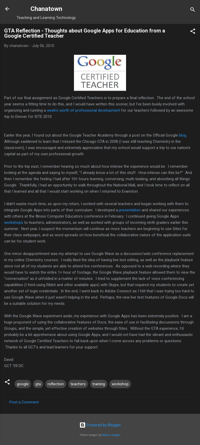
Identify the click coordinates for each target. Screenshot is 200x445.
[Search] (193, 10)
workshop (120, 384)
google (23, 384)
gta (38, 384)
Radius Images (111, 435)
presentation (130, 210)
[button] (193, 32)
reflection (56, 384)
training (98, 384)
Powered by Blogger (100, 425)
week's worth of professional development (83, 110)
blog (182, 135)
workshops (13, 222)
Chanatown (46, 8)
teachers (78, 384)
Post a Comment (24, 402)
